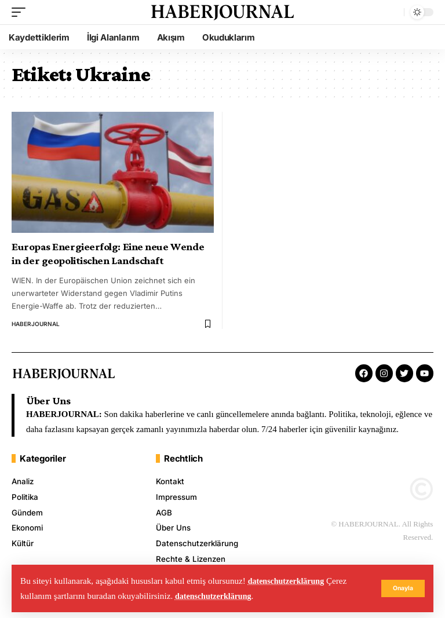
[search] (392, 12)
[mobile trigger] (21, 12)
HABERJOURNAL (36, 323)
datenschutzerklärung (289, 581)
